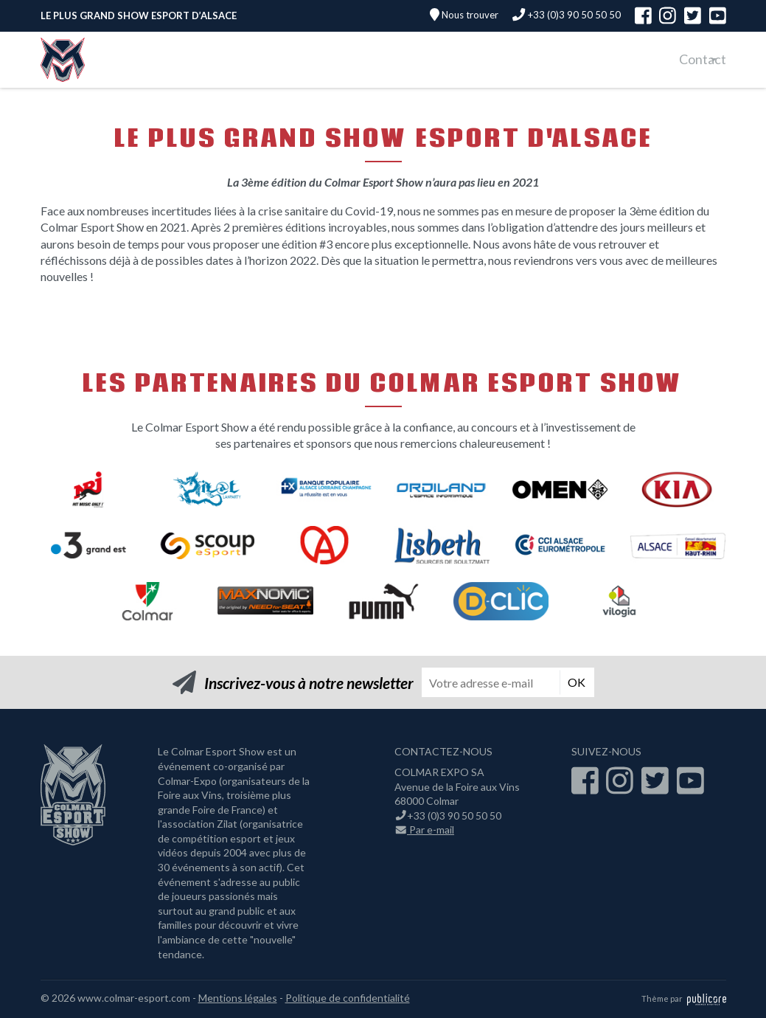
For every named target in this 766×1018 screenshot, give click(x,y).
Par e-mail (424, 829)
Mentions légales (237, 997)
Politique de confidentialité (347, 997)
